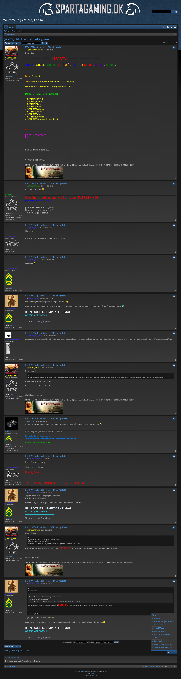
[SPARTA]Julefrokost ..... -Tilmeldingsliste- (26, 39)
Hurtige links (6, 27)
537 (11, 480)
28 (11, 325)
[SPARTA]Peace (10, 236)
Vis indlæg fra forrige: (74, 642)
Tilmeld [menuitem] (176, 27)
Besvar (8, 43)
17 (11, 444)
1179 (11, 213)
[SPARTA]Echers (10, 308)
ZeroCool (8, 431)
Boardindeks (11, 666)
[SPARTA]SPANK (10, 58)
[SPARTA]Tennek (10, 195)
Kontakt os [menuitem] (146, 666)
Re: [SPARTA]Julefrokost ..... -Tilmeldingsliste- (46, 183)
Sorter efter (95, 642)
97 (11, 357)
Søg (172, 11)
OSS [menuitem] (169, 27)
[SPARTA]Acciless (11, 268)
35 (11, 288)
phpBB (83, 671)
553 (11, 249)
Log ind (14, 31)
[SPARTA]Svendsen (11, 467)
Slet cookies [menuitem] (156, 666)
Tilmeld (22, 31)
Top (175, 178)
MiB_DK (94, 675)
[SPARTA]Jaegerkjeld (12, 339)
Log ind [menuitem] (172, 27)
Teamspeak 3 (164, 27)
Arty (93, 673)
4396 (11, 76)
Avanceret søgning (176, 11)
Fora (13, 27)
